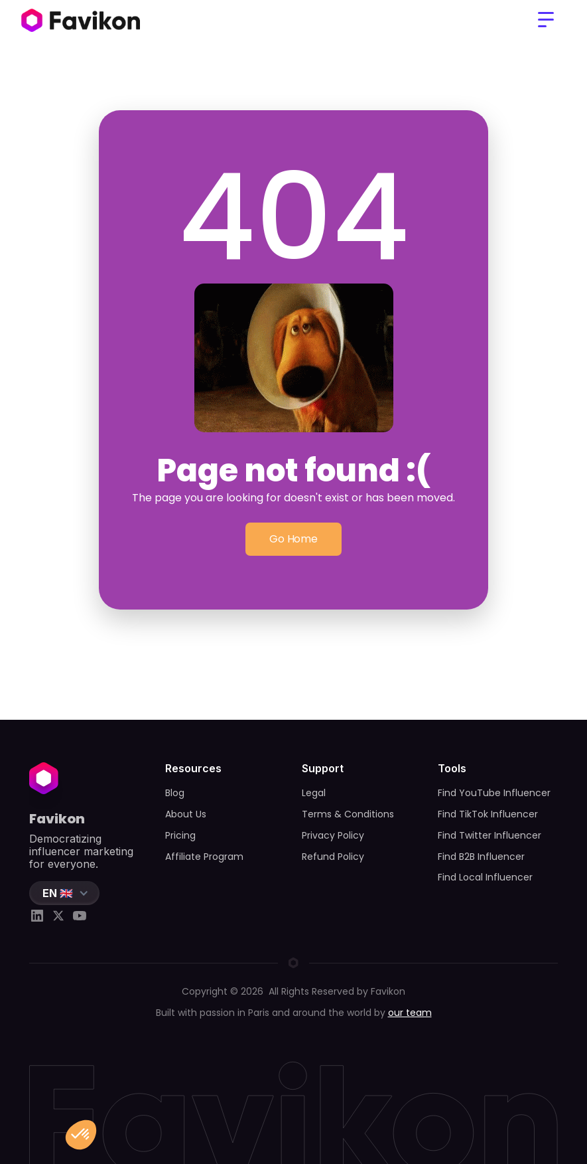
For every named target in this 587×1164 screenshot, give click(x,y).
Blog (174, 792)
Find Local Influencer (485, 877)
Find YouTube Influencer (494, 792)
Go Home (293, 538)
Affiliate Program (204, 856)
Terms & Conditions (348, 814)
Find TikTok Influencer (488, 814)
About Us (185, 814)
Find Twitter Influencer (489, 835)
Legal (314, 792)
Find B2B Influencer (481, 856)
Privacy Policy (333, 835)
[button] (546, 20)
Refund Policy (333, 856)
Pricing (180, 835)
